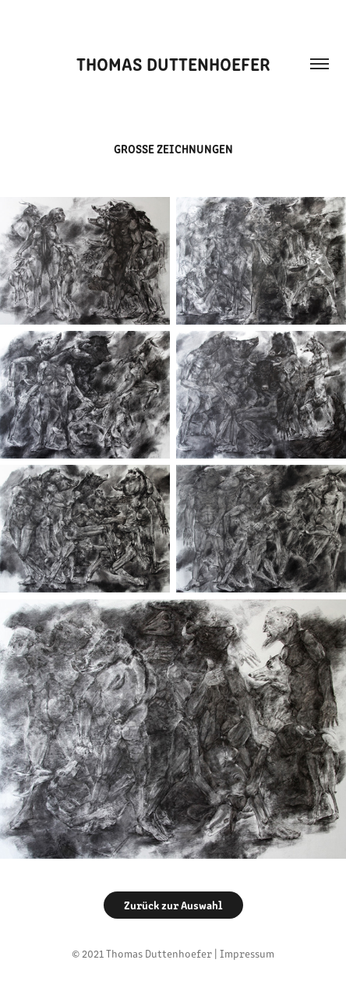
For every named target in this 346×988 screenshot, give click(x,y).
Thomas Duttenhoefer (173, 63)
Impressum (247, 953)
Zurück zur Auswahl (173, 904)
